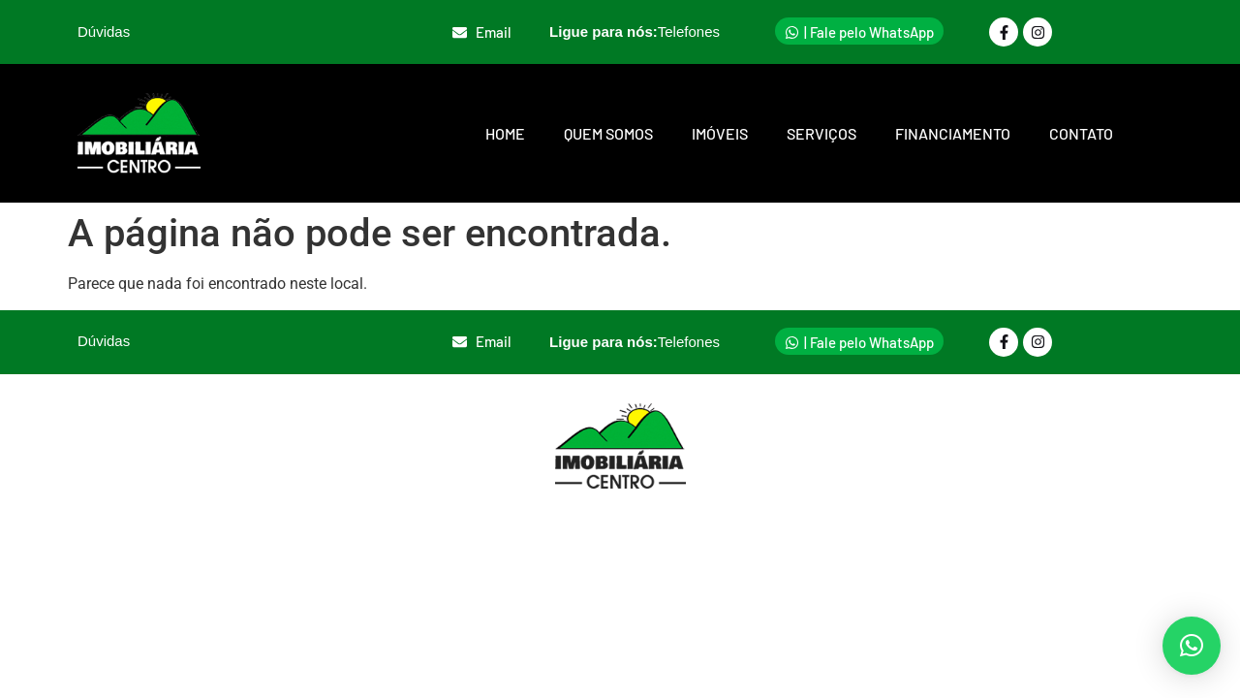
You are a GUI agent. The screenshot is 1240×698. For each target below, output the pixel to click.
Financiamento (952, 133)
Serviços (821, 133)
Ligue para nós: (634, 32)
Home (505, 133)
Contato (1081, 133)
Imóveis (720, 133)
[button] (1191, 646)
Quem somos (608, 133)
